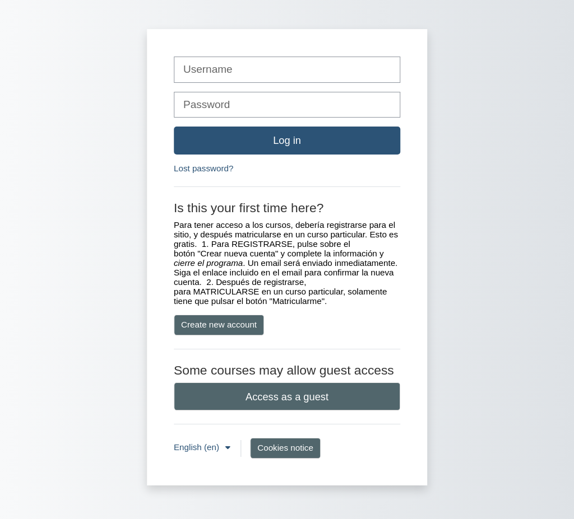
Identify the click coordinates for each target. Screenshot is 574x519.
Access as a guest (287, 397)
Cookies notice (285, 447)
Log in (287, 140)
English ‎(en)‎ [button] (197, 447)
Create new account (219, 324)
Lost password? (203, 168)
